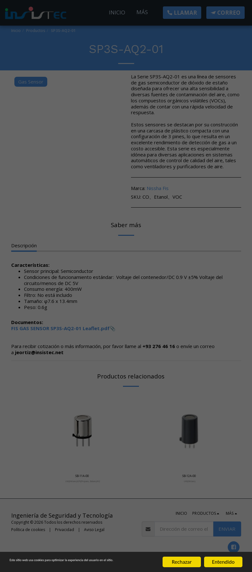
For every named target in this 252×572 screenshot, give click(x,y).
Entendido (223, 556)
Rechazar (182, 556)
